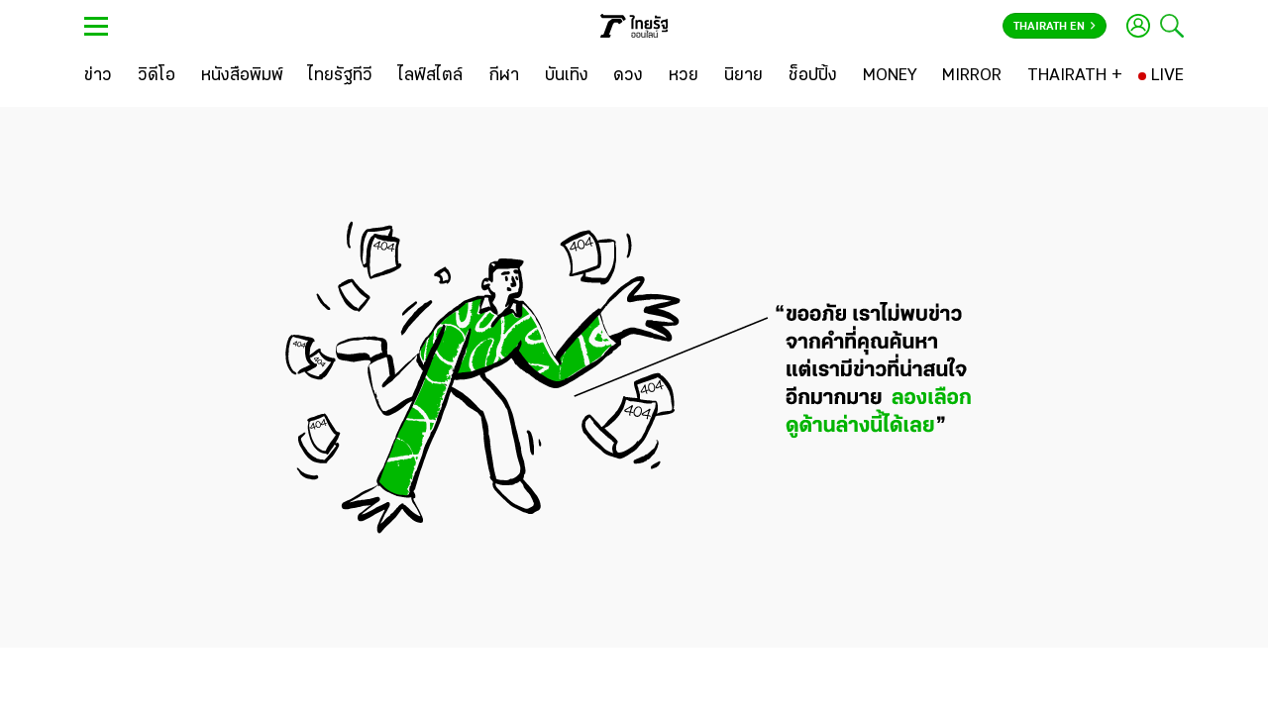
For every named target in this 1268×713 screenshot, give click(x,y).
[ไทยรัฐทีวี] (340, 76)
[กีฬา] (503, 76)
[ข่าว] (98, 76)
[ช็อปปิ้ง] (813, 76)
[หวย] (683, 76)
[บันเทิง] (566, 76)
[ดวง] (628, 76)
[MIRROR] (972, 76)
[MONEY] (890, 76)
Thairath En (1054, 27)
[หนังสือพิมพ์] (242, 76)
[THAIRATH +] (1074, 76)
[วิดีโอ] (156, 76)
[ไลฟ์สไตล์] (430, 76)
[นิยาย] (743, 76)
